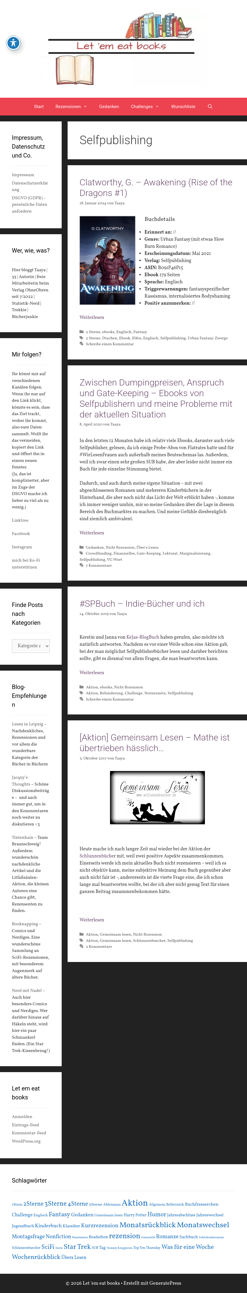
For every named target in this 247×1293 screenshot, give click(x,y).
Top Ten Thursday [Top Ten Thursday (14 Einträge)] (147, 1248)
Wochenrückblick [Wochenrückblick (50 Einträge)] (36, 1257)
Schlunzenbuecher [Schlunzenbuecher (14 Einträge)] (26, 1248)
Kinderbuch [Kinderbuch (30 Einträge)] (48, 1226)
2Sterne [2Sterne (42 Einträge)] (33, 1204)
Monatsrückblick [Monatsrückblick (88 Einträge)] (147, 1225)
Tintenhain (23, 838)
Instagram (22, 547)
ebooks (108, 332)
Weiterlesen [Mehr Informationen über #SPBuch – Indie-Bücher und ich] (91, 673)
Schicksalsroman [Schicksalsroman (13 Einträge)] (211, 1237)
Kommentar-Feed (29, 1133)
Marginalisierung (194, 553)
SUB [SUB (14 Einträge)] (95, 1248)
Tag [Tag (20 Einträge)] (102, 1248)
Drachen (109, 338)
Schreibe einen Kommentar (110, 344)
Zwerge (221, 338)
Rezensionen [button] (74, 106)
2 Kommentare (99, 947)
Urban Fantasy (200, 338)
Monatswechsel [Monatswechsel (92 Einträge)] (203, 1225)
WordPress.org (26, 1141)
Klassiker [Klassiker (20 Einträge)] (71, 1226)
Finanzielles (124, 553)
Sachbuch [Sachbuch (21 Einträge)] (188, 1237)
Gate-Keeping (149, 553)
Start (39, 106)
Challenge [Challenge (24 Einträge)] (22, 1215)
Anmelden (22, 1117)
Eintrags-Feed (25, 1125)
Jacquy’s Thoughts (21, 781)
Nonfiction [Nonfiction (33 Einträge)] (58, 1237)
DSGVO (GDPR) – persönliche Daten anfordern (29, 205)
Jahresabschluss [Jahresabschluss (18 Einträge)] (181, 1215)
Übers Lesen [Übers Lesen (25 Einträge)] (74, 1258)
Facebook (21, 534)
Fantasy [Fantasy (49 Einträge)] (59, 1214)
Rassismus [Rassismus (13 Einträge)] (80, 1237)
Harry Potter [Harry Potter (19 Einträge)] (135, 1215)
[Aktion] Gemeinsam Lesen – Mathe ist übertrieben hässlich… (154, 742)
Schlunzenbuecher (149, 941)
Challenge (134, 693)
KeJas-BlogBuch (142, 637)
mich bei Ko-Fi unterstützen (26, 564)
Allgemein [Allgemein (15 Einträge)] (157, 1204)
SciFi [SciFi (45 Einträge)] (48, 1247)
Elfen (136, 338)
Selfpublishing (173, 338)
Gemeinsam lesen (115, 934)
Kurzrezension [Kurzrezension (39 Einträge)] (100, 1226)
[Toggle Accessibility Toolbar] (13, 43)
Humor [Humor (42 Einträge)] (156, 1215)
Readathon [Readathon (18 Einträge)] (98, 1237)
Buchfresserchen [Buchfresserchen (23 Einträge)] (202, 1204)
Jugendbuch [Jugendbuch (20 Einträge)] (23, 1226)
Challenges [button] (148, 106)
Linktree (20, 521)
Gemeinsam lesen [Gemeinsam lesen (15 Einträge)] (109, 1215)
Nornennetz (155, 693)
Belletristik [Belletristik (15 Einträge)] (175, 1204)
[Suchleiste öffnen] (210, 106)
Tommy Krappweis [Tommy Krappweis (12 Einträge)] (119, 1248)
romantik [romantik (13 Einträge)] (148, 1237)
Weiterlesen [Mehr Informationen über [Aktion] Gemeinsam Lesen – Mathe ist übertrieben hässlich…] (91, 920)
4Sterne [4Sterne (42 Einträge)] (78, 1204)
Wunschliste (183, 106)
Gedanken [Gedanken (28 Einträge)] (82, 1215)
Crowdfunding (98, 553)
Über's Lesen (147, 547)
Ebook (124, 338)
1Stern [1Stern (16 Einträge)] (17, 1204)
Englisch (123, 332)
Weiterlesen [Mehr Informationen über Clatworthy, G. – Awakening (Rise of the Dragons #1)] (91, 317)
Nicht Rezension (120, 547)
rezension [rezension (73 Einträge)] (125, 1236)
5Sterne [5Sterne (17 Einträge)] (95, 1204)
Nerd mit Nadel (27, 991)
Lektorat (170, 553)
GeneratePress (165, 1283)
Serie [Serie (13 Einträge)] (59, 1248)
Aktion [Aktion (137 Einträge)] (135, 1203)
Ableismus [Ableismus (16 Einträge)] (112, 1204)
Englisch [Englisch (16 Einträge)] (41, 1215)
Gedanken (109, 106)
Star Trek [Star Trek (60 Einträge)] (77, 1247)
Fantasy (140, 332)
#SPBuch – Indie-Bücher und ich (142, 603)
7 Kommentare (99, 565)
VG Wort (114, 560)
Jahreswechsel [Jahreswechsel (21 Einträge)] (210, 1215)
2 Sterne (93, 332)
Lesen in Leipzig (27, 724)
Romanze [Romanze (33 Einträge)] (167, 1237)
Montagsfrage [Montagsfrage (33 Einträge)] (28, 1237)
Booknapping (25, 924)
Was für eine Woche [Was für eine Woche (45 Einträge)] (187, 1247)
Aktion (92, 687)
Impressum (23, 175)
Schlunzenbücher (97, 856)
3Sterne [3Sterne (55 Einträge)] (55, 1204)
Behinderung (111, 693)
